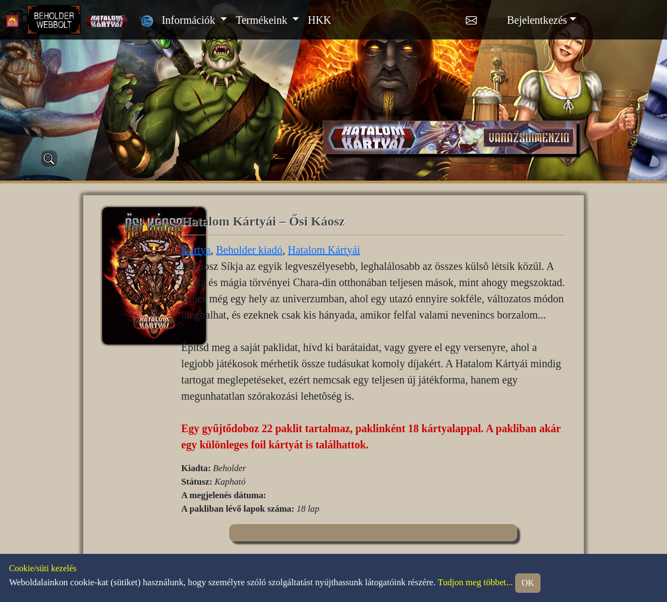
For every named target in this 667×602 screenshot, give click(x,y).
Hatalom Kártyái (324, 250)
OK (528, 582)
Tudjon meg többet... (475, 582)
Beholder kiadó (249, 250)
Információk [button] (190, 20)
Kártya (195, 250)
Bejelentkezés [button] (537, 20)
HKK (319, 20)
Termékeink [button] (263, 20)
